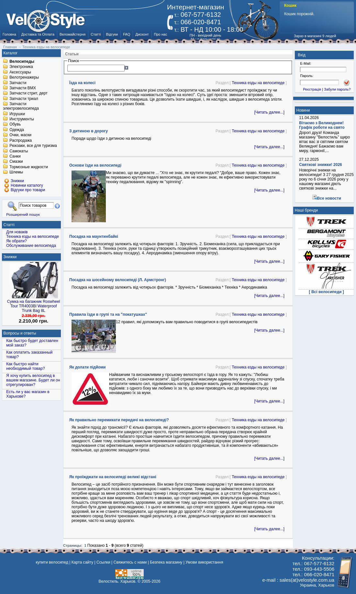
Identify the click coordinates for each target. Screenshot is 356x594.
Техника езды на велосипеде (258, 83)
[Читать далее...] (269, 112)
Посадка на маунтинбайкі (93, 236)
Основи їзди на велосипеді (95, 165)
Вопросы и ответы (20, 333)
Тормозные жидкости (28, 167)
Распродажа (20, 140)
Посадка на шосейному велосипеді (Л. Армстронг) (117, 280)
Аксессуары (20, 72)
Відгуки (112, 34)
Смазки (16, 162)
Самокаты (18, 151)
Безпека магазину (166, 562)
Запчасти (17, 83)
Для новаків (17, 232)
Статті (96, 34)
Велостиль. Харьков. (118, 581)
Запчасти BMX (22, 88)
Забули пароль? (337, 89)
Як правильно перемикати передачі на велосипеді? (119, 420)
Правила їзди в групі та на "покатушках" (108, 314)
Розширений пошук (23, 214)
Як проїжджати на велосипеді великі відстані (112, 477)
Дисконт (142, 34)
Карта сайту (82, 562)
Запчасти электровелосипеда (21, 106)
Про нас (160, 34)
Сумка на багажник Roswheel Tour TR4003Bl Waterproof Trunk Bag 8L (33, 306)
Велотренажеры (24, 77)
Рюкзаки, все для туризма (33, 146)
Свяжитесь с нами (130, 562)
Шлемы (16, 172)
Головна (9, 34)
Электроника (21, 67)
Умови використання (204, 562)
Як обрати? (16, 241)
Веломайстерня (72, 34)
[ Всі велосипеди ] (326, 292)
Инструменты (21, 119)
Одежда (16, 129)
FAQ (126, 34)
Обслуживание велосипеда (31, 245)
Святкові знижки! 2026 (320, 164)
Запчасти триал (23, 98)
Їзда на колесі (82, 83)
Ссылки (103, 562)
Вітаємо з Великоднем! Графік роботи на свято (321, 125)
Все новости (329, 198)
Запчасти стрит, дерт (28, 93)
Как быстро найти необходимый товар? (25, 366)
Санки (15, 156)
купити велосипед (52, 562)
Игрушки (17, 114)
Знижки (10, 257)
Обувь (15, 124)
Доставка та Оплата (37, 34)
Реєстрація (312, 89)
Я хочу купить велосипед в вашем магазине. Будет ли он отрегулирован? (33, 380)
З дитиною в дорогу (88, 131)
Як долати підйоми (87, 367)
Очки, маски (20, 135)
